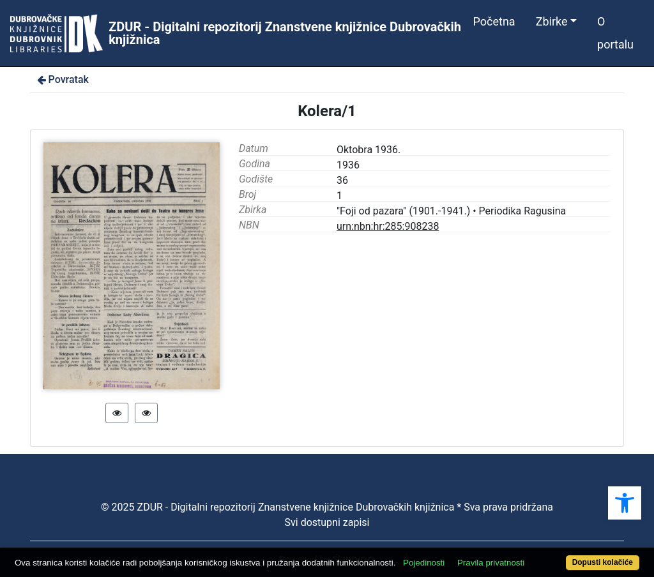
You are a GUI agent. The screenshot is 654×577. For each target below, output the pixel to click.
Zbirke (552, 21)
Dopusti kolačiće (602, 562)
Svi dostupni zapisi (327, 522)
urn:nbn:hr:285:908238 (388, 226)
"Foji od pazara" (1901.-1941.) (403, 211)
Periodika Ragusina (523, 211)
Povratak (62, 79)
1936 (348, 165)
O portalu (615, 33)
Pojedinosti (424, 562)
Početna (494, 21)
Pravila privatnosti (490, 562)
